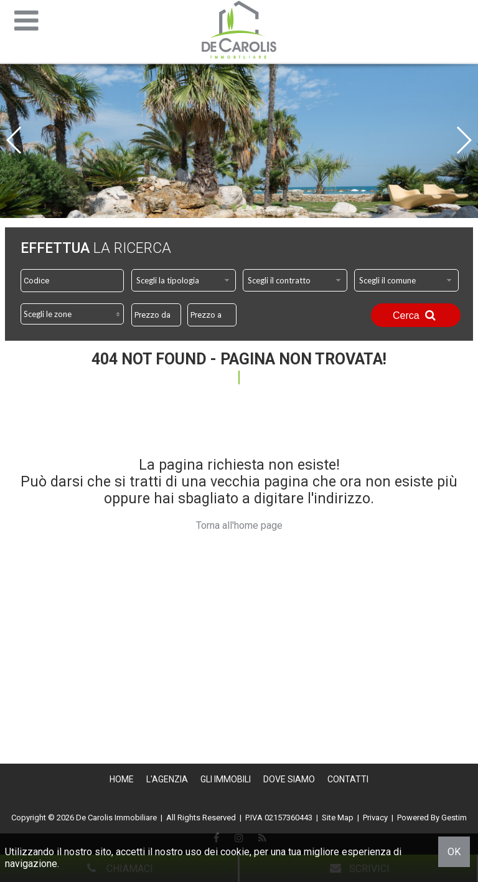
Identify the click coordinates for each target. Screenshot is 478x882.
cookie (235, 852)
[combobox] (183, 280)
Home (122, 779)
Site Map (338, 817)
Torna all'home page (239, 525)
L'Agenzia (167, 779)
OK (454, 852)
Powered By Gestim (432, 817)
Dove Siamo (289, 779)
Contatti (347, 779)
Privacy (375, 817)
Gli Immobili (225, 779)
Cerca (416, 315)
